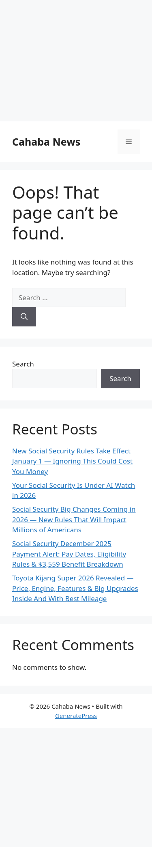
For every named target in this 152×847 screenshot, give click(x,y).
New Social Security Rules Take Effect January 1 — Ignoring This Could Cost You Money (72, 461)
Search (23, 363)
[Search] (24, 316)
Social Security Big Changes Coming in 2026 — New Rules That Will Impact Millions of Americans (74, 519)
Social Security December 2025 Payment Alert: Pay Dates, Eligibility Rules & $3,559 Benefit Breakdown (69, 554)
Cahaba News (46, 141)
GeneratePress (76, 715)
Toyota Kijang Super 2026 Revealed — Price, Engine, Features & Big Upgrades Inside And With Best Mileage (75, 588)
